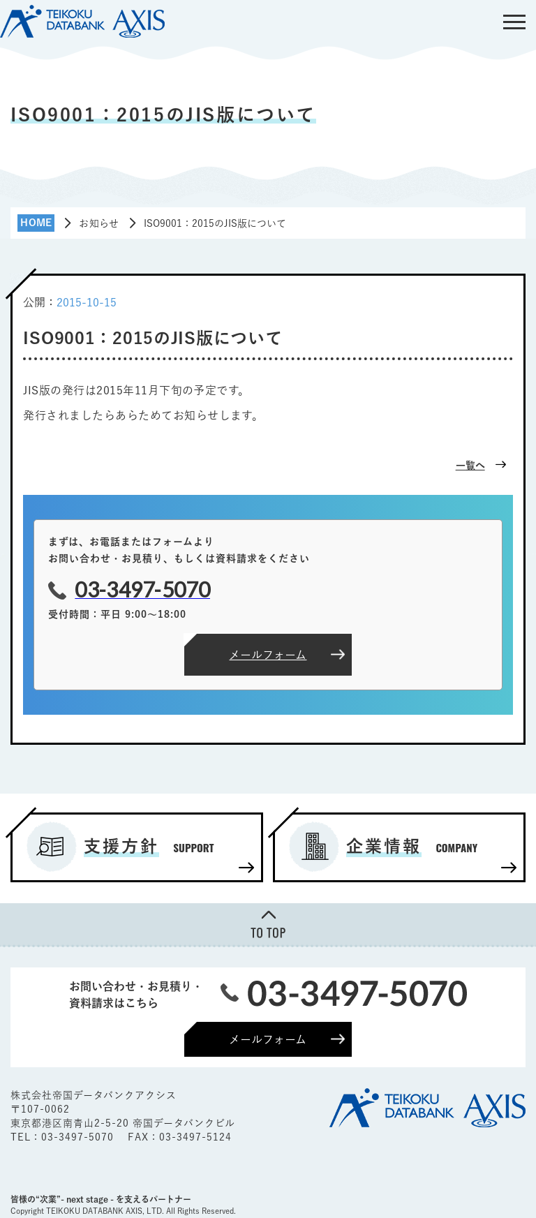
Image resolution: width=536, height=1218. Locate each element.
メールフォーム (267, 1039)
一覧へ (470, 465)
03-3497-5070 (79, 1137)
